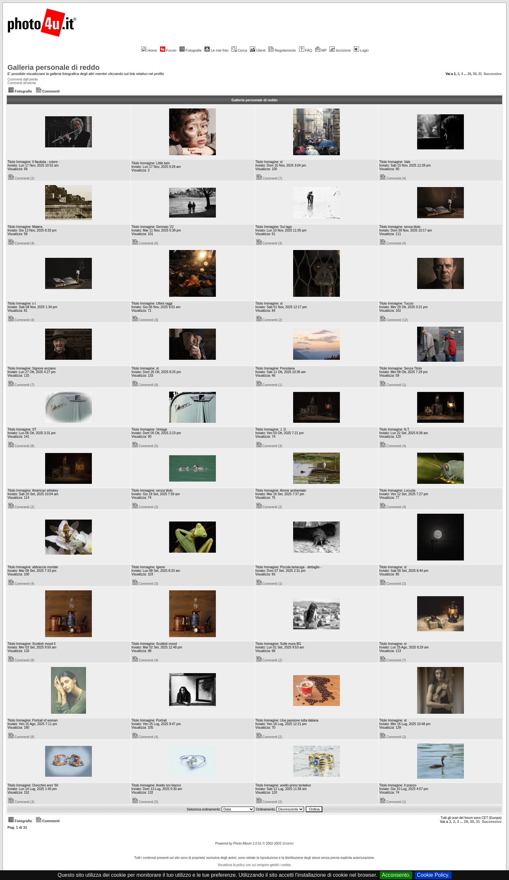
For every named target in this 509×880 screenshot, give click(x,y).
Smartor (288, 843)
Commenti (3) (269, 243)
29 (469, 74)
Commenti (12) (394, 320)
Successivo (493, 74)
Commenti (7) (269, 178)
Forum (168, 50)
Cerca (239, 50)
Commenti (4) (393, 178)
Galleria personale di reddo (53, 67)
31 (480, 74)
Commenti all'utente (21, 83)
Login (361, 50)
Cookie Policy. (433, 875)
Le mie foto (216, 50)
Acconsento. (396, 875)
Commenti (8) (145, 385)
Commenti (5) (145, 446)
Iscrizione (340, 50)
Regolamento (282, 50)
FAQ (305, 50)
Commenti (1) (269, 385)
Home (149, 50)
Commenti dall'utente (22, 79)
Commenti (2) (21, 178)
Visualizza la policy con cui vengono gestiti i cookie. (254, 865)
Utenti (258, 50)
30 (475, 74)
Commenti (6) (145, 243)
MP (321, 50)
